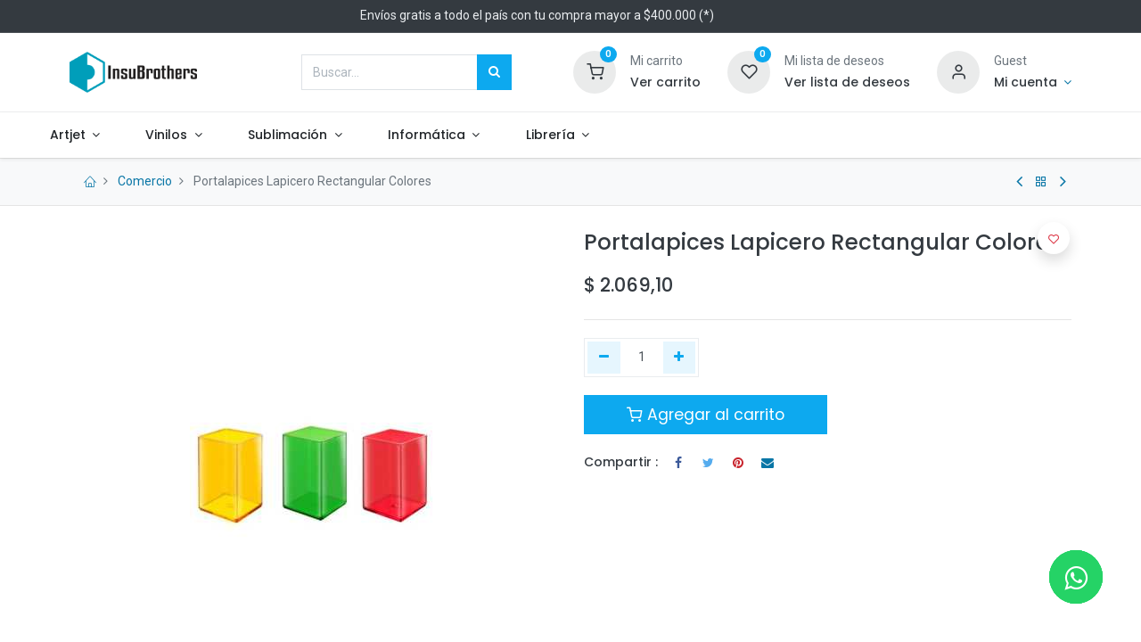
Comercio (145, 181)
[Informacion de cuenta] (1032, 83)
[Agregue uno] (679, 358)
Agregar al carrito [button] (705, 414)
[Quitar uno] (603, 358)
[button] (1054, 238)
